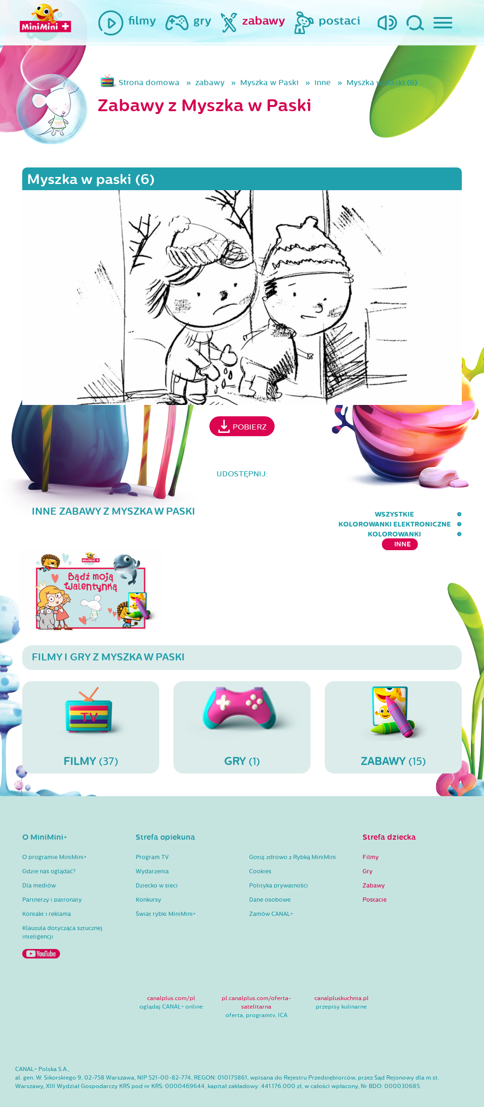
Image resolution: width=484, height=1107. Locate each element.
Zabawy (374, 867)
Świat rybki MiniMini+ (166, 895)
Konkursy (148, 881)
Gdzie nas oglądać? (49, 852)
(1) (242, 708)
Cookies (260, 852)
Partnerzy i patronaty (52, 881)
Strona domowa (149, 82)
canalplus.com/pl (171, 979)
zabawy (210, 82)
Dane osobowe (270, 881)
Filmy (371, 838)
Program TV (152, 838)
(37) (90, 708)
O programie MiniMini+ (54, 838)
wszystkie (192, 514)
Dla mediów (39, 867)
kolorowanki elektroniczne (284, 514)
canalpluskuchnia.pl (341, 979)
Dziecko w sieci (157, 867)
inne (322, 82)
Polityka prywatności (278, 867)
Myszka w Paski (269, 82)
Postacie (375, 881)
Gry (367, 852)
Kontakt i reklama (46, 895)
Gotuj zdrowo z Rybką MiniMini (292, 838)
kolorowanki (383, 514)
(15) (393, 708)
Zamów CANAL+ (271, 895)
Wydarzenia (152, 852)
